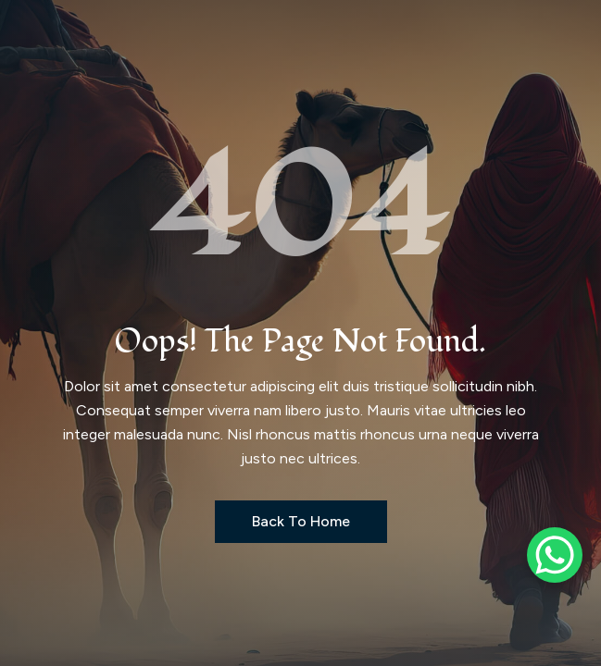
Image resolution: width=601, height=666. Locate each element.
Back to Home (301, 521)
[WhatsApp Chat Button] (554, 555)
